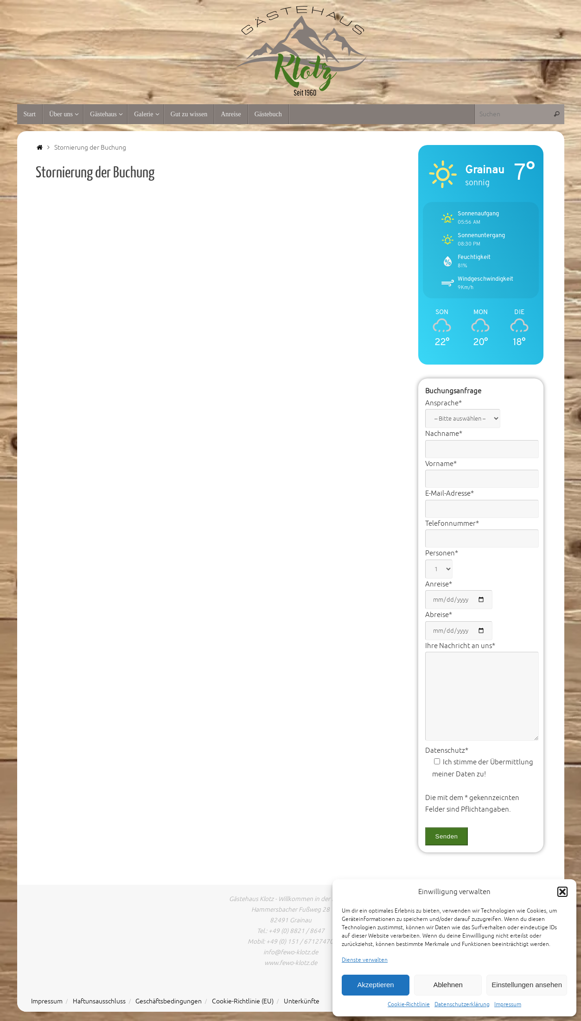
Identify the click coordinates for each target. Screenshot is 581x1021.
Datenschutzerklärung (462, 1004)
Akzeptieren (375, 985)
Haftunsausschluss (99, 1001)
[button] (562, 891)
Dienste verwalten (365, 960)
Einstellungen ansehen (527, 985)
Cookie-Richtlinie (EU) (243, 1001)
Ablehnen (447, 985)
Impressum (507, 1004)
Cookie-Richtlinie (409, 1004)
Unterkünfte (301, 1001)
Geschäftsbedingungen (168, 1001)
